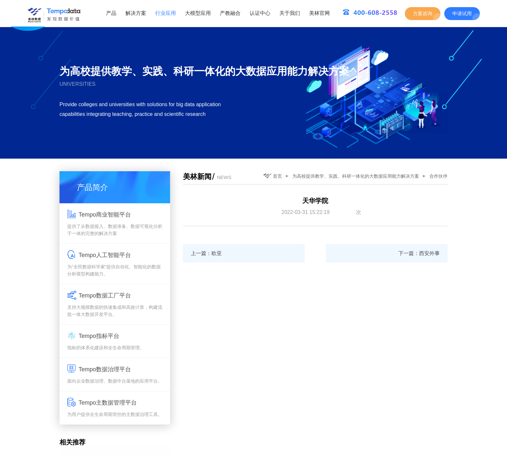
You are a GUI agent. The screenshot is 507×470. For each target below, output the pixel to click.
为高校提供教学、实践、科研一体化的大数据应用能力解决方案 (355, 176)
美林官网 (319, 13)
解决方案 (135, 13)
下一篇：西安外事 (419, 253)
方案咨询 (422, 13)
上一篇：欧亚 (206, 253)
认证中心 (260, 13)
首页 (272, 176)
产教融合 (230, 13)
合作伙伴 (438, 176)
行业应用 (165, 13)
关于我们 (289, 13)
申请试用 (462, 13)
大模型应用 (198, 13)
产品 (111, 13)
